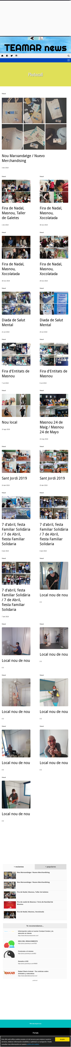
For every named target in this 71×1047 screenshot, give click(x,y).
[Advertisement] (35, 18)
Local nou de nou (54, 595)
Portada (35, 1032)
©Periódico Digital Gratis (36, 1023)
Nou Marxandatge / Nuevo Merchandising (33, 872)
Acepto (62, 1039)
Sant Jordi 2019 (14, 478)
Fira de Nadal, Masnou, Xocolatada (51, 213)
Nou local (9, 422)
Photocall (4, 93)
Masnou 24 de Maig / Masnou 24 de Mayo (52, 427)
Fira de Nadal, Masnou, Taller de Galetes (14, 213)
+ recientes (19, 866)
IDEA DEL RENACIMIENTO (28, 941)
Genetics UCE (23, 961)
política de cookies (33, 1044)
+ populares (50, 866)
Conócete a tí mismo (25, 951)
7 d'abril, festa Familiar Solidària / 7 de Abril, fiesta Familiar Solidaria (16, 534)
